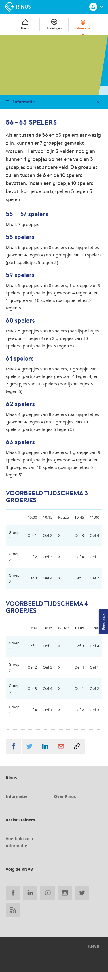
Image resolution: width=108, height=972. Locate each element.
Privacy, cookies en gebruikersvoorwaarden (55, 963)
